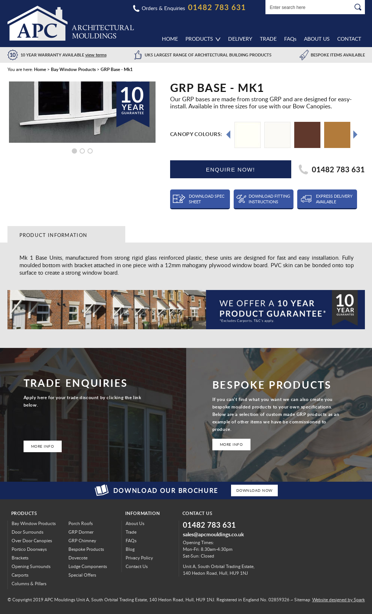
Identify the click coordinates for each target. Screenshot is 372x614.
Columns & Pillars (29, 583)
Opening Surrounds (31, 566)
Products (199, 38)
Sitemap (302, 599)
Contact (349, 38)
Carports (20, 575)
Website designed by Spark (338, 599)
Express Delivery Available (334, 198)
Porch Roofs (80, 523)
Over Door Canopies (32, 540)
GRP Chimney (82, 540)
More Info (42, 446)
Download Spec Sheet (206, 198)
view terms (96, 55)
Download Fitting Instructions (269, 198)
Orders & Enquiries (163, 8)
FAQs (131, 540)
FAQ (290, 38)
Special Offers (82, 575)
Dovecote (77, 558)
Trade (268, 38)
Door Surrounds (27, 532)
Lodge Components (87, 566)
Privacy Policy (139, 558)
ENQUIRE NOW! (230, 169)
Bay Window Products (34, 523)
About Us (317, 38)
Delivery (240, 38)
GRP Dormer (80, 532)
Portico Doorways (29, 549)
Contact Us (137, 566)
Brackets (20, 558)
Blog (130, 549)
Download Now (254, 490)
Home (170, 38)
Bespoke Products (86, 549)
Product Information (53, 235)
